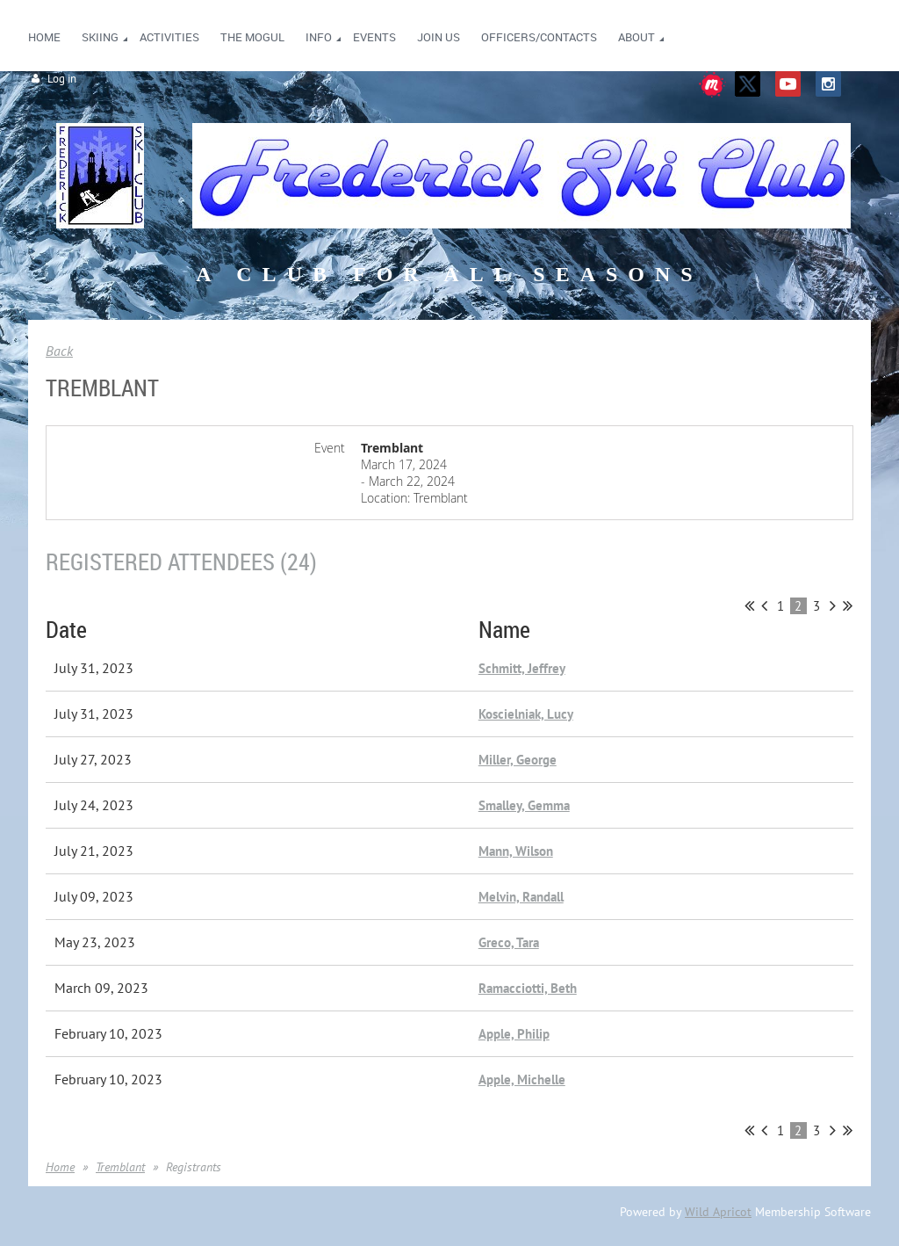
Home (60, 1167)
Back (59, 350)
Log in (61, 78)
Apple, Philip (514, 1033)
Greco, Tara (508, 942)
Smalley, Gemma (524, 805)
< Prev (764, 605)
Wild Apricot (718, 1212)
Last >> (847, 605)
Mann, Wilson (515, 851)
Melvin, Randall (521, 896)
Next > (832, 605)
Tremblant (120, 1167)
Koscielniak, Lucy (525, 714)
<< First (749, 605)
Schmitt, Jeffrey (521, 668)
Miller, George (517, 759)
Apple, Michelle (521, 1079)
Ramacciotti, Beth (527, 988)
